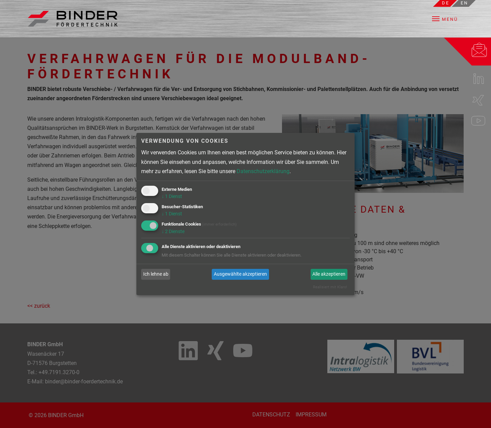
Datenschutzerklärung (263, 171)
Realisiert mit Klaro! (330, 287)
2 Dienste (173, 231)
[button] (450, 19)
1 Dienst (172, 196)
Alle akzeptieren (328, 274)
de (445, 2)
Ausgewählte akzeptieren (240, 274)
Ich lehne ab (155, 274)
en (464, 2)
